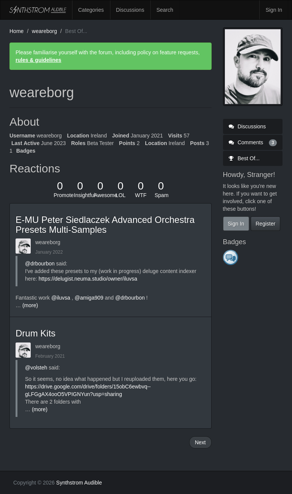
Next (200, 442)
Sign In (273, 10)
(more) (30, 305)
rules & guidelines (38, 60)
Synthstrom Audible (37, 9)
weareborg (47, 242)
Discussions (130, 10)
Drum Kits (35, 333)
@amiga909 (89, 298)
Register (265, 224)
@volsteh (36, 368)
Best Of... (244, 158)
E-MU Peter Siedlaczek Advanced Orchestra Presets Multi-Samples (105, 225)
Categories (91, 10)
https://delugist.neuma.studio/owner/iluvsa (88, 279)
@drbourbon (40, 263)
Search (164, 10)
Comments (253, 142)
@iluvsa (60, 298)
